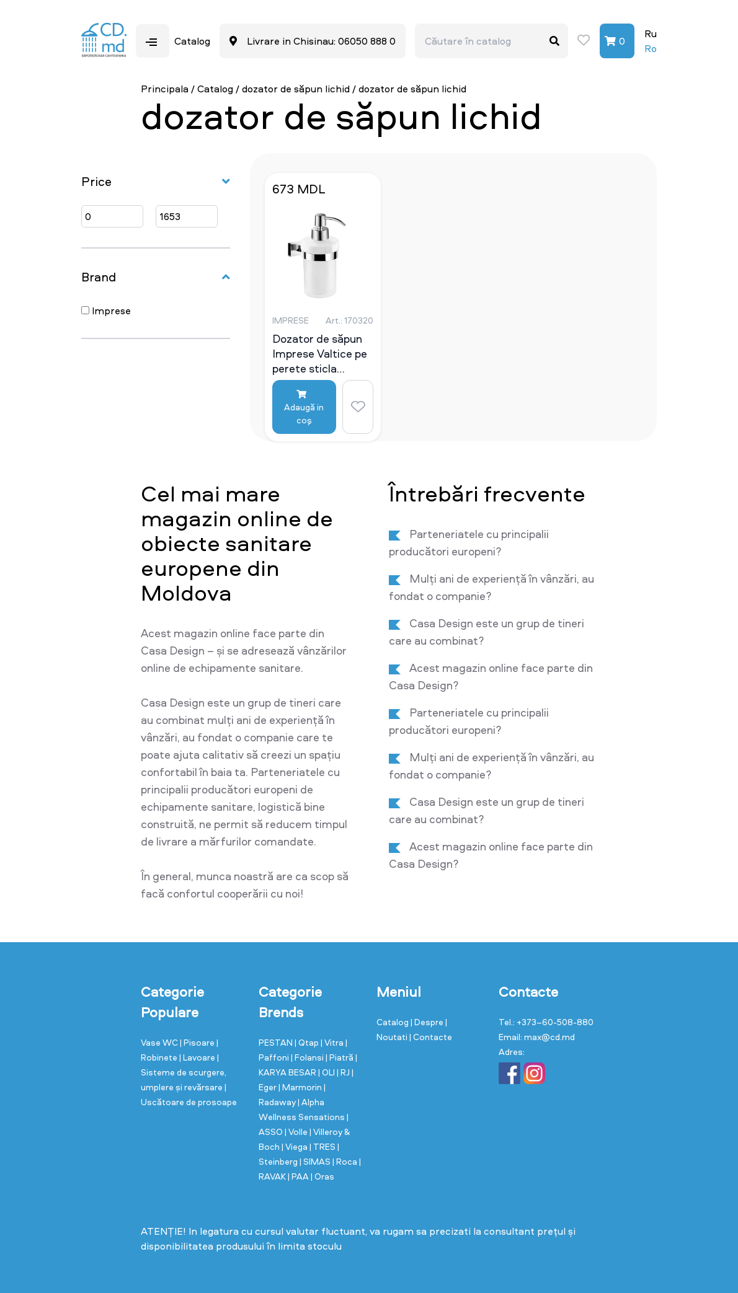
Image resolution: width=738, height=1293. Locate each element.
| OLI (327, 1072)
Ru (650, 33)
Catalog (215, 88)
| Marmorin (301, 1087)
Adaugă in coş (304, 408)
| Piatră (340, 1057)
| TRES (323, 1146)
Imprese (106, 310)
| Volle (297, 1131)
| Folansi (308, 1057)
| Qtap (308, 1042)
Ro (650, 48)
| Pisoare (198, 1042)
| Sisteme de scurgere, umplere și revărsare (183, 1072)
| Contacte (430, 1037)
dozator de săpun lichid (296, 88)
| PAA (299, 1176)
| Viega (295, 1146)
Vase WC (160, 1042)
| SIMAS (316, 1161)
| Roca (345, 1161)
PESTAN (277, 1042)
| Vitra (333, 1042)
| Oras (322, 1176)
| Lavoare (198, 1057)
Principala (165, 88)
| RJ (344, 1072)
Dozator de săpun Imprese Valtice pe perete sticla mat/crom (319, 353)
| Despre (428, 1022)
